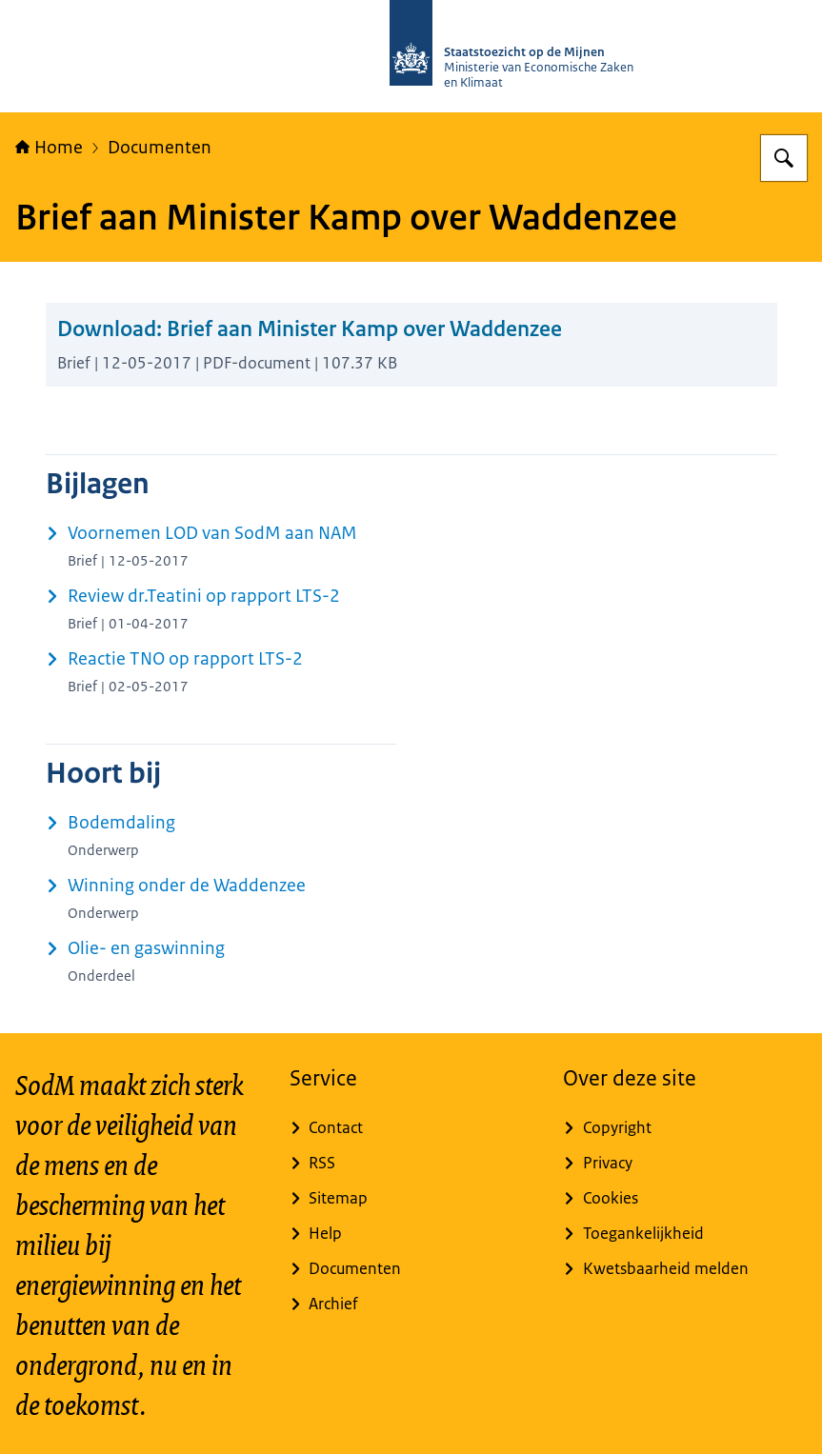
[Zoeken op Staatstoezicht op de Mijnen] (784, 158)
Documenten (159, 147)
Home (49, 147)
